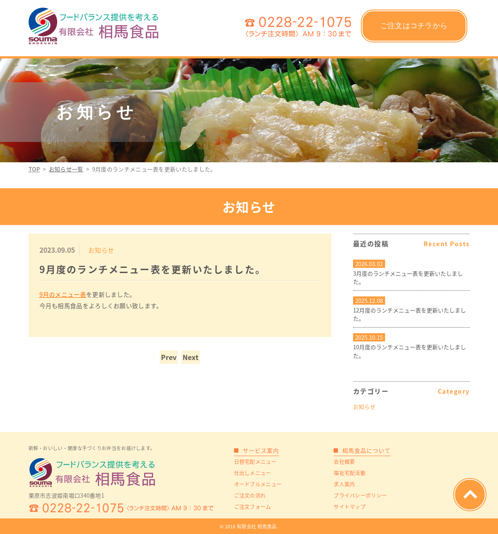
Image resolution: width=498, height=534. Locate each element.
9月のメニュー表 (62, 294)
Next (191, 357)
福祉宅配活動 (350, 473)
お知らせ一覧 (66, 169)
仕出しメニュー (252, 473)
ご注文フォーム (252, 507)
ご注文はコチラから (414, 26)
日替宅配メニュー (255, 462)
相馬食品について (366, 450)
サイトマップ (350, 507)
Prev (169, 357)
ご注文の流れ (250, 495)
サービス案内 (261, 450)
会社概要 (344, 462)
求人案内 (344, 484)
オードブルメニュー (258, 484)
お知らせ (364, 406)
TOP (34, 169)
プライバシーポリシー (360, 495)
